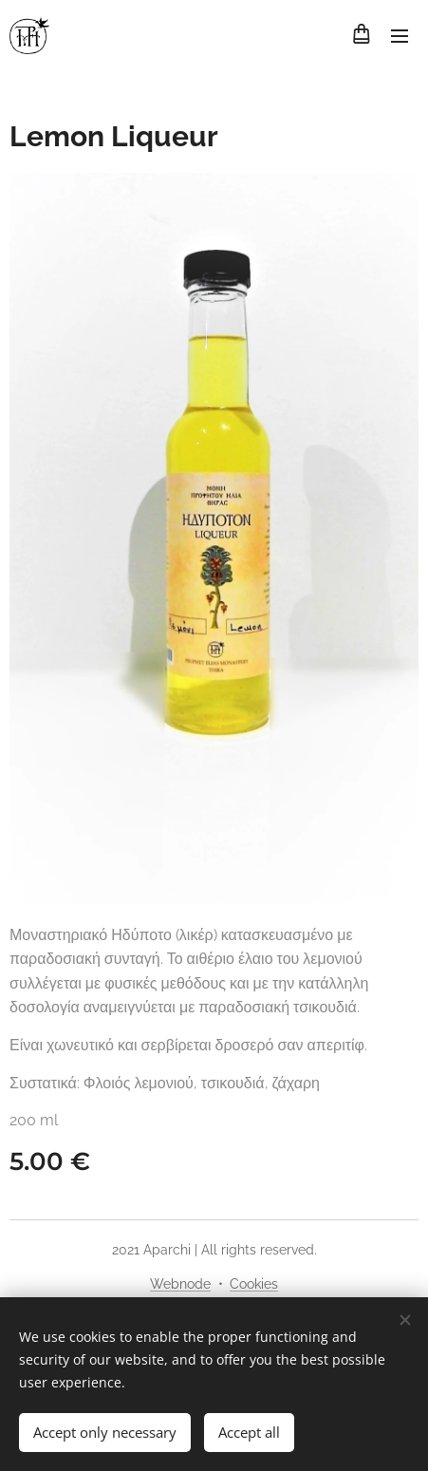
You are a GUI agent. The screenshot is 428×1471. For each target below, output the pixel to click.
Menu (399, 36)
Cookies (254, 1284)
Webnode (180, 1284)
